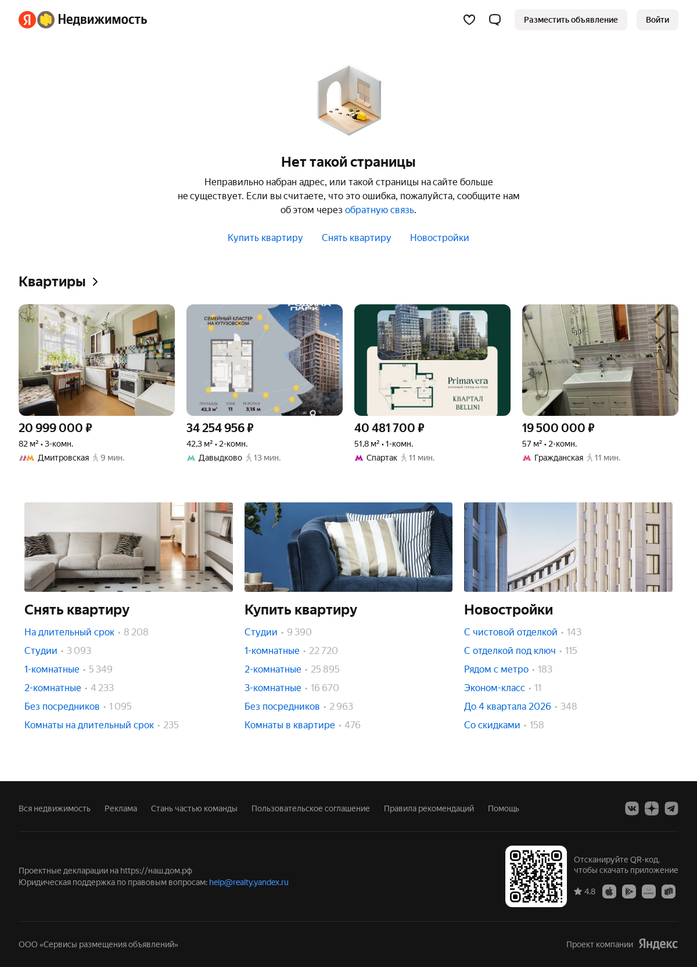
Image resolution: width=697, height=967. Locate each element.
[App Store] (609, 891)
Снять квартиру (356, 237)
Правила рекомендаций (429, 808)
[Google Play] (629, 891)
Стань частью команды (194, 808)
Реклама (121, 808)
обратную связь (379, 209)
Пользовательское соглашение (311, 808)
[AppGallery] (649, 891)
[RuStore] (669, 891)
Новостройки (439, 237)
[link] (657, 19)
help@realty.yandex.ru (249, 882)
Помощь (503, 808)
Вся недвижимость (55, 808)
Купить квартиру (265, 237)
